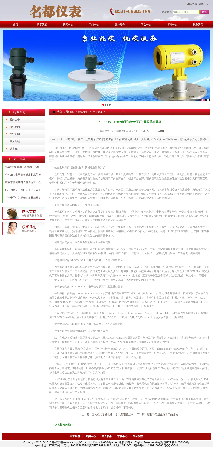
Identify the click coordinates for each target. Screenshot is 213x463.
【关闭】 (160, 130)
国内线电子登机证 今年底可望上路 (112, 414)
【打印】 (146, 130)
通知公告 (15, 119)
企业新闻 (15, 134)
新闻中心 (83, 111)
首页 (72, 111)
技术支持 (15, 148)
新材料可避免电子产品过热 (162, 414)
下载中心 (122, 436)
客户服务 (106, 436)
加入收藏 (192, 3)
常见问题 (15, 141)
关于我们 (75, 436)
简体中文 (204, 3)
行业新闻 (15, 126)
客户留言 (138, 436)
